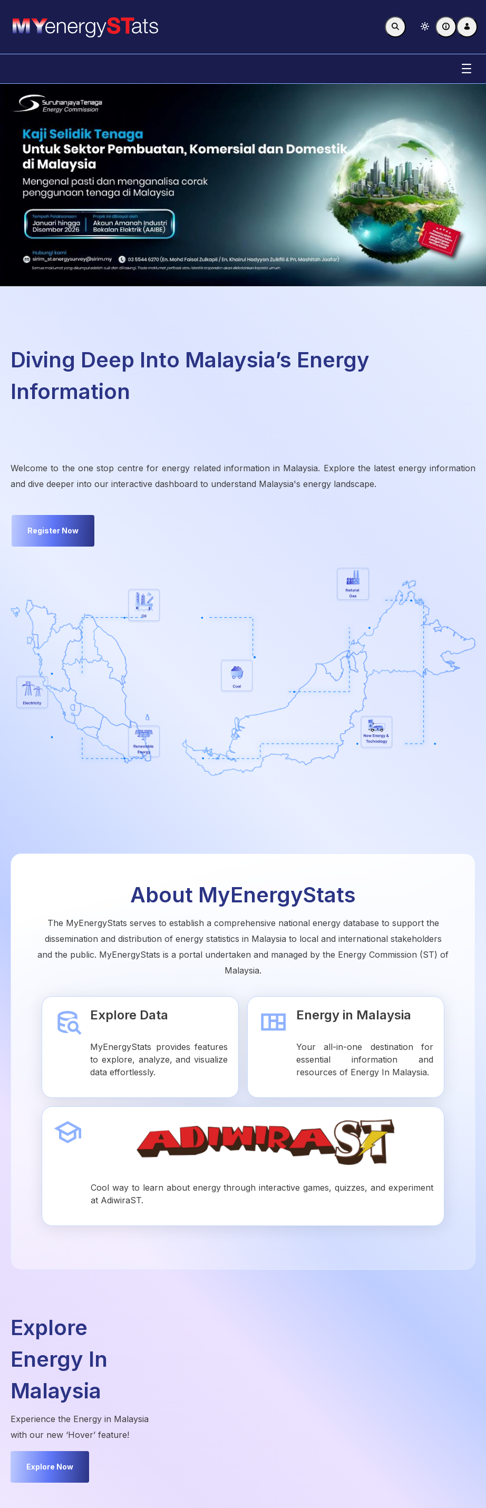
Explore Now (49, 1466)
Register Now (53, 530)
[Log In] (467, 26)
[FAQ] (445, 26)
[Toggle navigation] (466, 69)
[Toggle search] (395, 26)
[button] (424, 26)
